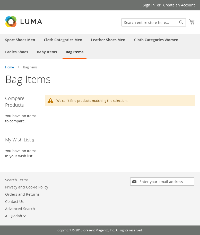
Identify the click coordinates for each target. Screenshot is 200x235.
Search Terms (17, 179)
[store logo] (24, 21)
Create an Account (179, 5)
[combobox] (153, 22)
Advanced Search (20, 208)
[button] (15, 216)
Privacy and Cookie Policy (26, 187)
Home (9, 67)
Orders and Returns (22, 194)
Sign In (149, 5)
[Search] (181, 22)
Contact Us (14, 201)
